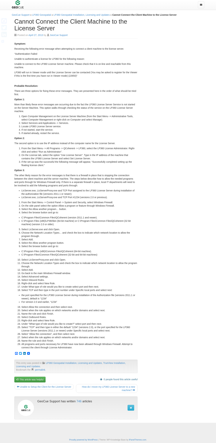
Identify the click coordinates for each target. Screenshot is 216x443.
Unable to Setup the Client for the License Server (44, 386)
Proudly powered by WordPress (83, 440)
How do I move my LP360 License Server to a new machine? (108, 388)
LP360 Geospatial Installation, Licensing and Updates (82, 15)
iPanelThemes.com (137, 440)
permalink (40, 369)
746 (79, 401)
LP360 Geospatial (41, 15)
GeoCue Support (21, 15)
